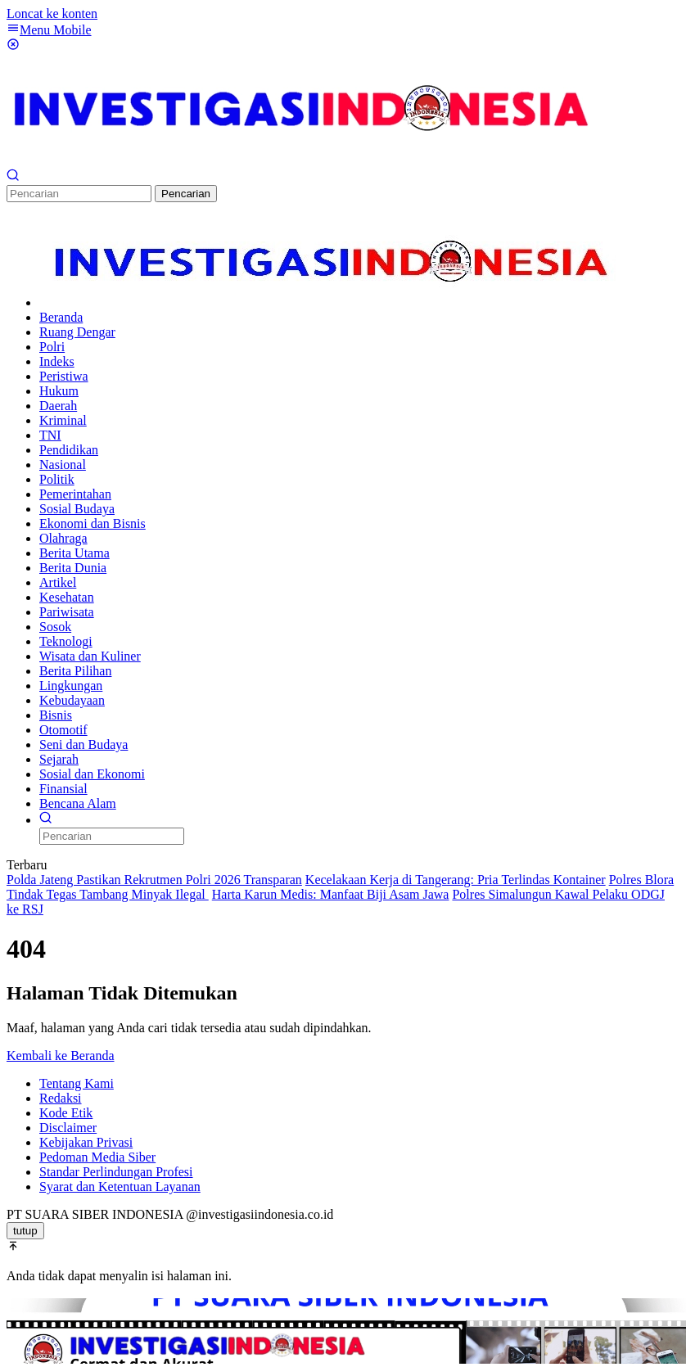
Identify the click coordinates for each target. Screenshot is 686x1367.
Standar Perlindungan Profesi (116, 1172)
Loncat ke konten (52, 13)
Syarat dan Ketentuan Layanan (120, 1186)
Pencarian (185, 193)
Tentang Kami (76, 1083)
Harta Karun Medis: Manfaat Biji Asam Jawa (330, 894)
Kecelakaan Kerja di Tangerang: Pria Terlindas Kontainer (455, 880)
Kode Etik (66, 1113)
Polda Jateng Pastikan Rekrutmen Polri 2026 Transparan (154, 880)
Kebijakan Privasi (86, 1142)
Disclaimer (68, 1128)
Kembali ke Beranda (61, 1055)
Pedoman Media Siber (97, 1157)
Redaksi (60, 1098)
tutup (25, 1231)
